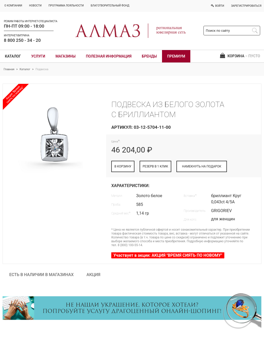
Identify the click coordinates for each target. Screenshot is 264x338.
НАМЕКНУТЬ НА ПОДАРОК (201, 166)
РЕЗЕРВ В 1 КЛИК (155, 166)
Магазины (65, 56)
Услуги (38, 56)
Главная (9, 69)
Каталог (13, 56)
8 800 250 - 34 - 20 (22, 40)
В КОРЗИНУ (122, 166)
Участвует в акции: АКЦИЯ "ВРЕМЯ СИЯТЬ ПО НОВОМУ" (167, 255)
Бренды (149, 56)
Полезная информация (108, 56)
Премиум (176, 56)
